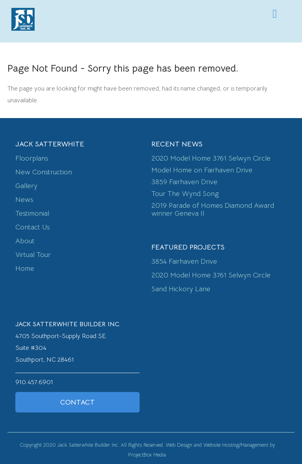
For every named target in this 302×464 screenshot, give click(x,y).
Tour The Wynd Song (185, 193)
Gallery (26, 185)
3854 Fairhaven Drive (184, 261)
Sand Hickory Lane (180, 289)
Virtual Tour (33, 254)
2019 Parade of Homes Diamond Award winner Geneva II (212, 209)
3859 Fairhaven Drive (184, 181)
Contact (77, 402)
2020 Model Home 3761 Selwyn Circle (211, 158)
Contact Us (32, 227)
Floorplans (31, 158)
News (24, 199)
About (25, 241)
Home (24, 268)
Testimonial (32, 213)
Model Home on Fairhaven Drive (201, 170)
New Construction (43, 172)
